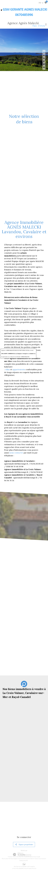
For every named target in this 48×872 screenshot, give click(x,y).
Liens (28, 858)
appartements (19, 369)
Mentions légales (12, 858)
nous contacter (16, 452)
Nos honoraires (22, 858)
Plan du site (5, 858)
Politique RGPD (23, 860)
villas (7, 369)
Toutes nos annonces (40, 858)
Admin (32, 858)
